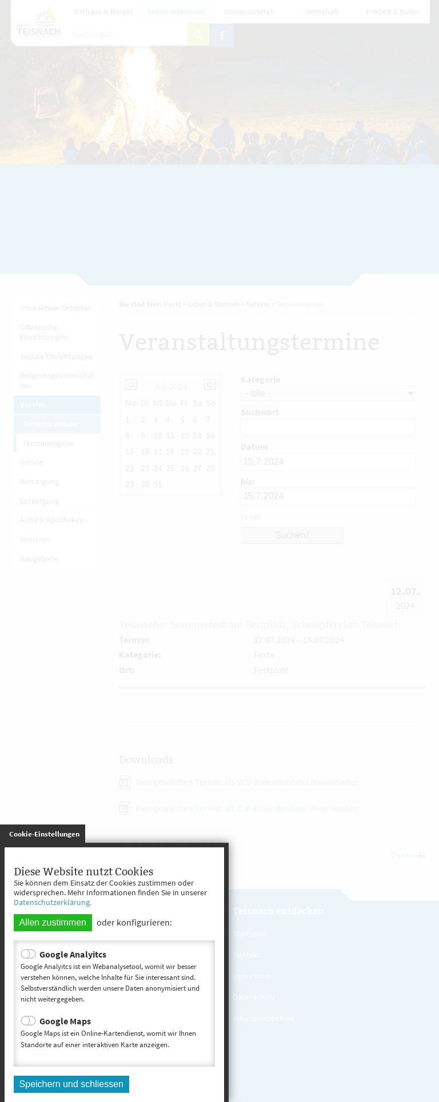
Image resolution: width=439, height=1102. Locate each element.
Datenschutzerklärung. (52, 902)
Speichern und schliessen (71, 1084)
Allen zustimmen (52, 922)
